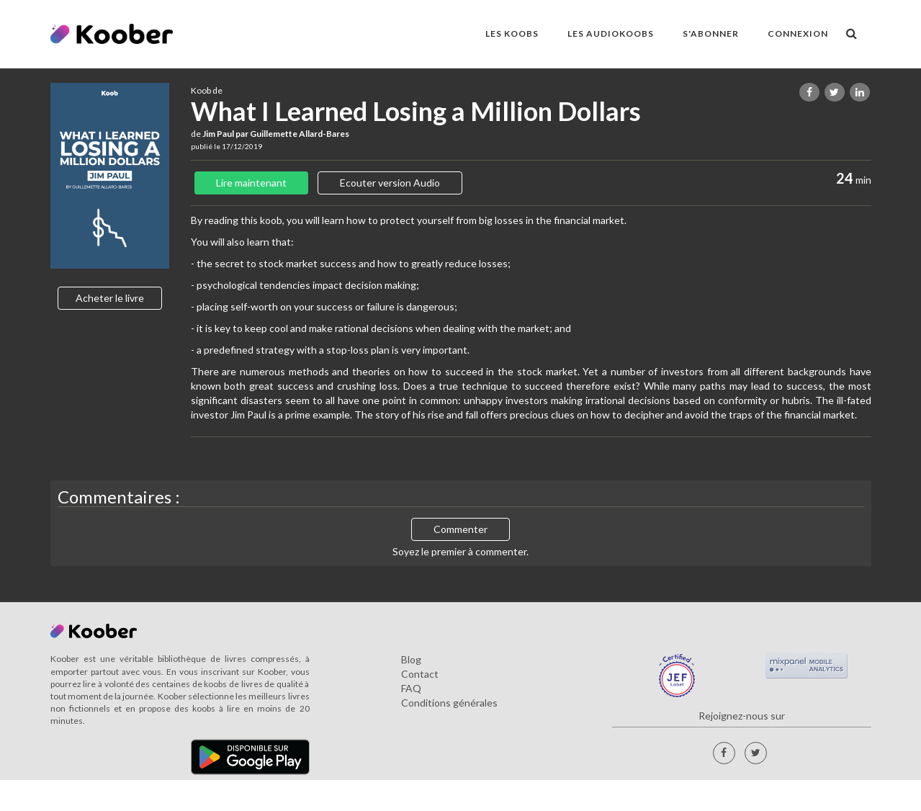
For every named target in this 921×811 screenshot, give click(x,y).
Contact (420, 674)
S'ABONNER (711, 33)
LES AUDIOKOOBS (610, 33)
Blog (411, 659)
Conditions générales (449, 702)
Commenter (460, 529)
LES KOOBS (512, 33)
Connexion (798, 33)
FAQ (411, 688)
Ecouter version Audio (390, 182)
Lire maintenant (251, 182)
